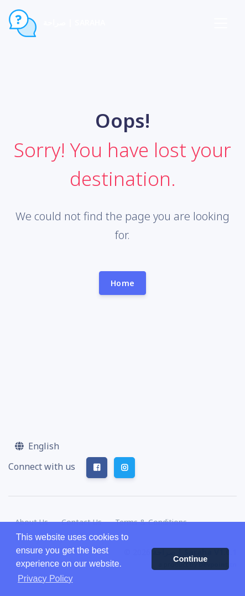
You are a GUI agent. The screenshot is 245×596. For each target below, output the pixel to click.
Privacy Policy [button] (45, 578)
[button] (37, 446)
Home (122, 283)
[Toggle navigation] (220, 23)
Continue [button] (190, 558)
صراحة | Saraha (57, 23)
